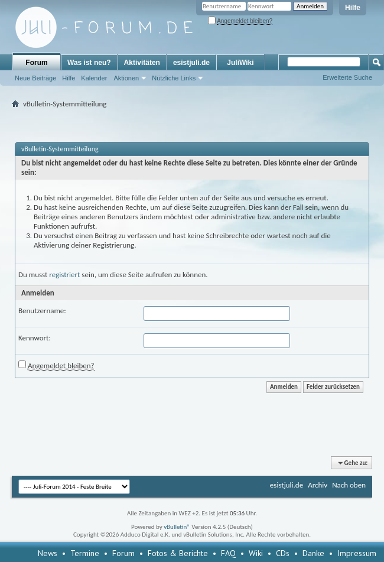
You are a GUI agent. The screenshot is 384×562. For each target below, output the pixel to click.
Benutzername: (42, 310)
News (47, 553)
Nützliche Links (174, 78)
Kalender (94, 78)
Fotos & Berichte (178, 553)
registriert (64, 274)
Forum (36, 63)
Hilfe (352, 8)
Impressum (356, 553)
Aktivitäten (142, 63)
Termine (84, 553)
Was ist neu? (89, 63)
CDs (282, 553)
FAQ (228, 553)
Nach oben (349, 484)
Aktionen (126, 78)
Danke (313, 553)
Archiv (317, 484)
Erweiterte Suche (347, 77)
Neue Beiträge (35, 78)
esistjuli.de (191, 63)
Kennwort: (34, 337)
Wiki (256, 553)
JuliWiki (240, 63)
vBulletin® (177, 527)
